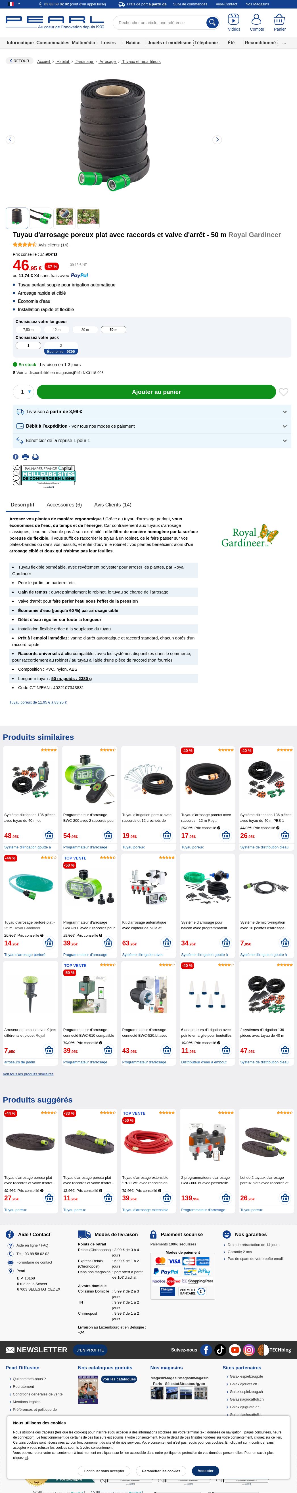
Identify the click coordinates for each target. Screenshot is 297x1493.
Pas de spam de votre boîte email (255, 1259)
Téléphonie (206, 42)
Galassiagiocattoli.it (246, 1414)
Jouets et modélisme (169, 42)
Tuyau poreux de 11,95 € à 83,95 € (38, 702)
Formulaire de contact (34, 1262)
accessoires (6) (64, 505)
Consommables (52, 42)
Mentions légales (27, 1402)
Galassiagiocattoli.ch (246, 1399)
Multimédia (83, 42)
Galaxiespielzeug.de (246, 1376)
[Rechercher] (212, 22)
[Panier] (279, 23)
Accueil (44, 61)
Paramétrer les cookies (161, 1471)
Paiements (173, 1244)
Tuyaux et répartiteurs (141, 61)
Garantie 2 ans (240, 1252)
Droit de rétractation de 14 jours (253, 1245)
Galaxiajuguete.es (244, 1407)
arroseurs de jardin (19, 1062)
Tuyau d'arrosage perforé (24, 955)
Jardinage (84, 61)
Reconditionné (260, 42)
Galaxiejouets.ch (243, 1384)
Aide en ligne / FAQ (32, 1245)
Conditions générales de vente (38, 1394)
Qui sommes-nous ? (29, 1379)
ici (26, 1458)
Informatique (20, 42)
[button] (44, 373)
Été (231, 42)
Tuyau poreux (133, 847)
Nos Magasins (257, 4)
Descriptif (22, 505)
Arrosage (108, 61)
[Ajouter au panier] (156, 392)
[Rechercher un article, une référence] (166, 23)
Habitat (133, 42)
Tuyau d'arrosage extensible (145, 1210)
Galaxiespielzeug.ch (246, 1391)
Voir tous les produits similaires (28, 1074)
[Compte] (257, 23)
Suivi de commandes (190, 4)
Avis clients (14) (112, 505)
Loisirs (108, 42)
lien (278, 1437)
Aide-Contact (226, 4)
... (284, 42)
